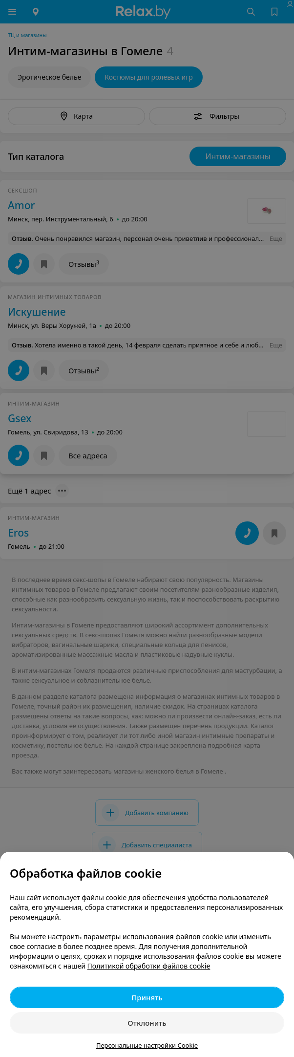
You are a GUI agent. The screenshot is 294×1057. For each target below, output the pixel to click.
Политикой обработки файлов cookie (148, 966)
